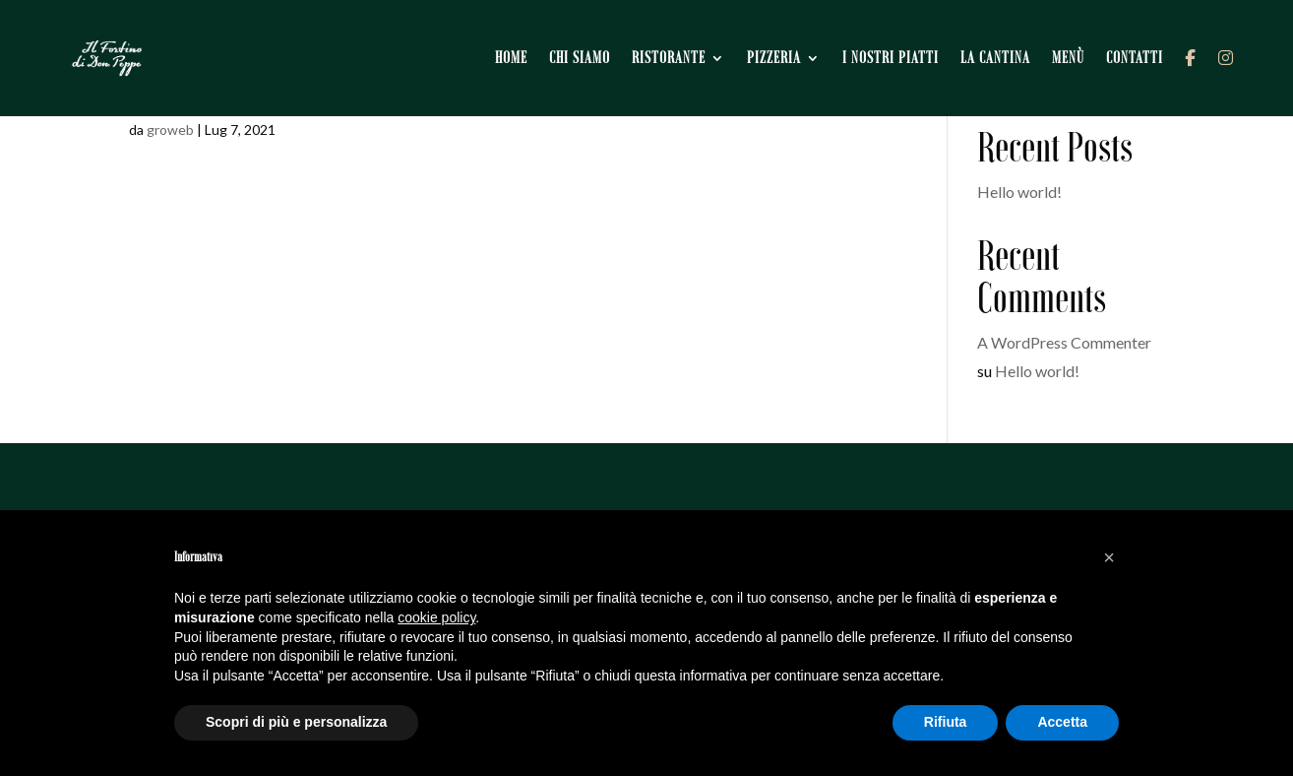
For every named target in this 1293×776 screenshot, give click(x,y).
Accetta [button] (1062, 722)
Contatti (1141, 48)
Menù (1075, 48)
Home (518, 48)
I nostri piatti (897, 48)
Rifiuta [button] (945, 722)
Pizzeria (781, 48)
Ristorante (675, 48)
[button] (1109, 557)
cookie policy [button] (436, 617)
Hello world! (1019, 191)
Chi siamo (586, 48)
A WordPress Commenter (1064, 342)
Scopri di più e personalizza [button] (296, 722)
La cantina (1002, 48)
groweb (170, 129)
